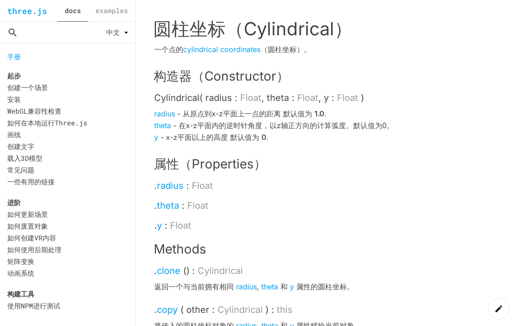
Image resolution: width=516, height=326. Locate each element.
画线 (14, 134)
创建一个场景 (27, 87)
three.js (27, 10)
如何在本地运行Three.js (47, 122)
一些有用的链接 (31, 181)
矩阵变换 (20, 261)
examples (111, 10)
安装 (14, 99)
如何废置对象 (27, 225)
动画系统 (20, 273)
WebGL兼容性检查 (34, 110)
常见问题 (20, 169)
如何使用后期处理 (34, 249)
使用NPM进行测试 (33, 305)
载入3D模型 (25, 158)
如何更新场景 (27, 214)
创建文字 (20, 146)
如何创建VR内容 (31, 237)
